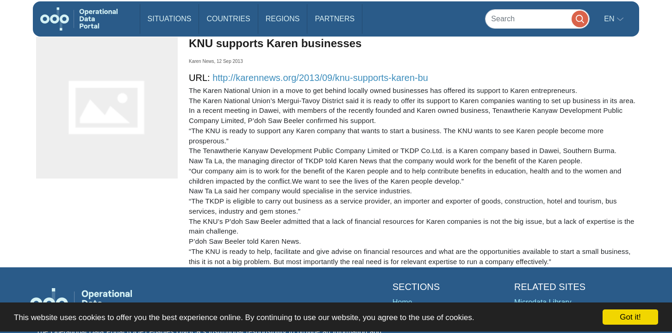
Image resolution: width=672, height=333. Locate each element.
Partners (335, 19)
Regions (283, 19)
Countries (228, 19)
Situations (170, 19)
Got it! (630, 317)
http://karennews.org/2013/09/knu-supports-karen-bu (320, 78)
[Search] (537, 18)
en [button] (610, 19)
